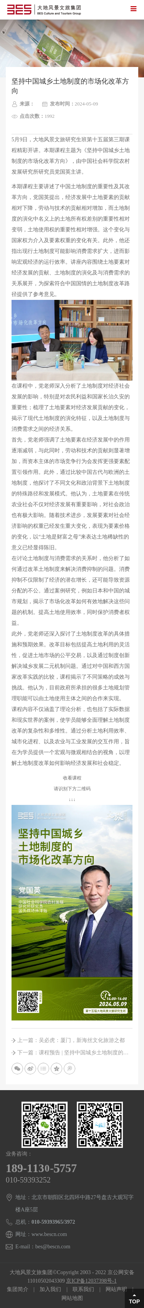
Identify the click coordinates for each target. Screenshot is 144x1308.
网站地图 (72, 1298)
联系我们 (83, 1289)
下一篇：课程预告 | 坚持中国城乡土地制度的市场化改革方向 (74, 1052)
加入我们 (50, 1289)
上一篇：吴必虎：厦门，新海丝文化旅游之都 (71, 1040)
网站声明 (116, 1289)
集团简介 (17, 1289)
